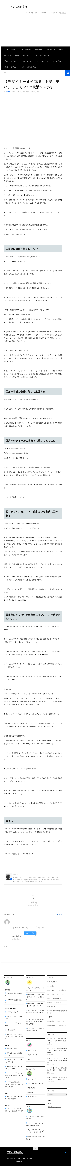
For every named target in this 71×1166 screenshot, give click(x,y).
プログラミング (32, 1096)
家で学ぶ (61, 49)
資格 (28, 1059)
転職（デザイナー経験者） (56, 1025)
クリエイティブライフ (55, 994)
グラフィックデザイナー (43, 55)
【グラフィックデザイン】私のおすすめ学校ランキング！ (35, 1013)
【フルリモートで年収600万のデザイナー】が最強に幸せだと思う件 (56, 1041)
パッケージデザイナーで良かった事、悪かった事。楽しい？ (14, 1075)
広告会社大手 (11, 1030)
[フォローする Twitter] (66, 1152)
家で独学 (30, 1092)
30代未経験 (31, 1088)
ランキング (52, 1006)
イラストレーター (26, 61)
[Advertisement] (35, 32)
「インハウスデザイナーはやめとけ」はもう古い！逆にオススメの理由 (57, 1050)
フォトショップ (32, 1050)
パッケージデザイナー (11, 67)
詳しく (64, 13)
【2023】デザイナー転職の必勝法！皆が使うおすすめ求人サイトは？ (57, 1070)
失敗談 (17, 55)
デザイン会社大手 (12, 1012)
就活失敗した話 (12, 1048)
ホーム (13, 49)
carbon (8, 92)
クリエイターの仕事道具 (56, 990)
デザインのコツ (50, 49)
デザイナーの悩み (54, 998)
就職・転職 (38, 49)
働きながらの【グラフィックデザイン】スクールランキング (35, 997)
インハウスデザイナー (43, 61)
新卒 (5, 72)
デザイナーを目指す (25, 49)
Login (59, 914)
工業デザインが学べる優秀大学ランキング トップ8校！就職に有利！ (35, 1022)
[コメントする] (30, 933)
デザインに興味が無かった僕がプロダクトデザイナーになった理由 (14, 1084)
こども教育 (52, 982)
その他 (51, 986)
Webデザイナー (27, 55)
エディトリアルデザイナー (29, 67)
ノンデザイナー (58, 61)
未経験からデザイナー (55, 1021)
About (49, 1103)
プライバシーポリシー (54, 1107)
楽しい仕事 (7, 55)
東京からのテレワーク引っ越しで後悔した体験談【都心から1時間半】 (57, 1060)
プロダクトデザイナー (11, 61)
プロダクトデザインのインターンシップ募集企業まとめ (14, 1036)
